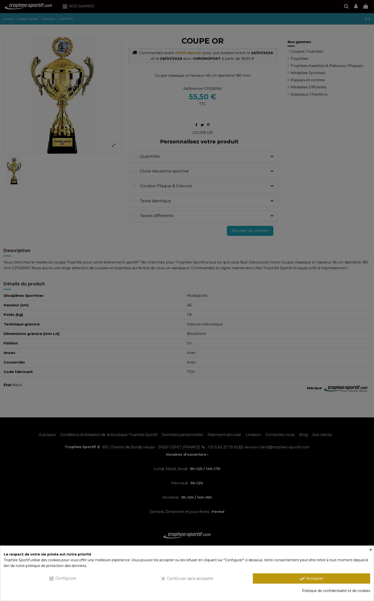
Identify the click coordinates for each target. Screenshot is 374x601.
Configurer (63, 578)
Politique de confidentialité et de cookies (336, 591)
